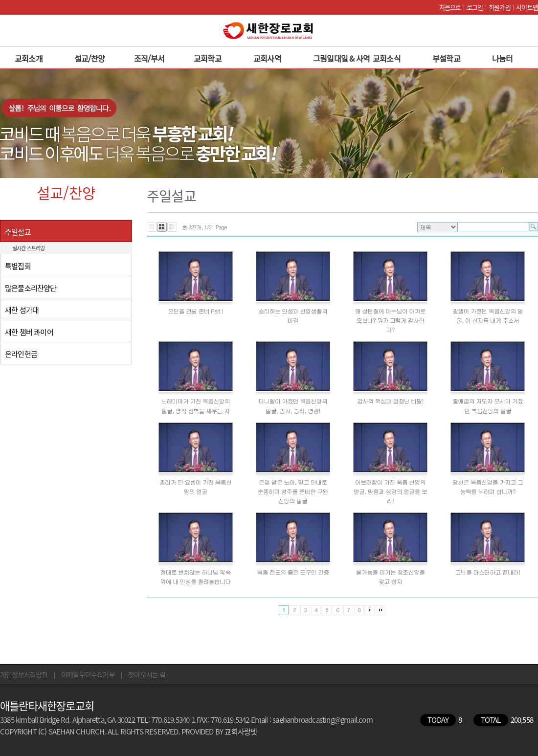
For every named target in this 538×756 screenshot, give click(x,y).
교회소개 (29, 58)
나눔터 (502, 58)
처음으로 (450, 7)
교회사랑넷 (240, 731)
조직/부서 (149, 58)
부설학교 (446, 58)
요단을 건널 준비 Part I (195, 311)
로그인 (475, 7)
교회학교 (208, 58)
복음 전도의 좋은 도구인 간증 (293, 572)
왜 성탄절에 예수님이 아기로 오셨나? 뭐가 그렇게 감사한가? (390, 320)
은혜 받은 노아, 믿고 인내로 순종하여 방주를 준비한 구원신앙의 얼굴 (293, 491)
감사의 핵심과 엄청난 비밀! (390, 401)
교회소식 (387, 58)
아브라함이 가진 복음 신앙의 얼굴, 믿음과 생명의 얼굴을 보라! (390, 491)
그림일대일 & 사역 (341, 58)
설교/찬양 (89, 58)
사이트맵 (527, 7)
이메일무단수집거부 (88, 674)
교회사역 (267, 58)
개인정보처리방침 (24, 674)
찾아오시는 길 (146, 674)
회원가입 (500, 7)
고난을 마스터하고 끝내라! (487, 572)
